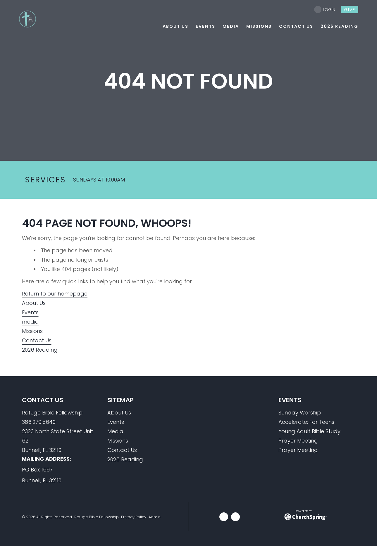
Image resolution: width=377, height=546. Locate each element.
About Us (34, 303)
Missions (32, 331)
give (349, 10)
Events (30, 312)
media (30, 321)
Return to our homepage (54, 293)
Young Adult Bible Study (309, 431)
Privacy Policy (133, 516)
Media (115, 431)
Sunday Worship (299, 412)
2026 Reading (40, 349)
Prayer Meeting (298, 440)
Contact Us (36, 340)
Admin (155, 516)
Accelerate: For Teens (306, 422)
